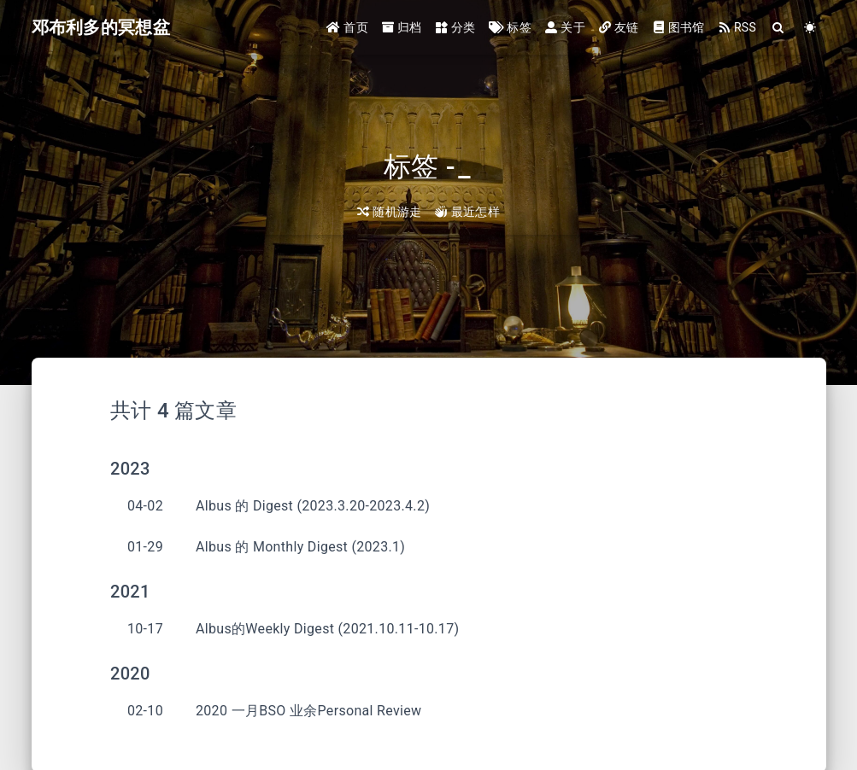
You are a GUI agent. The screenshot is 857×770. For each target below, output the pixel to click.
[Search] (779, 28)
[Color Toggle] (810, 28)
